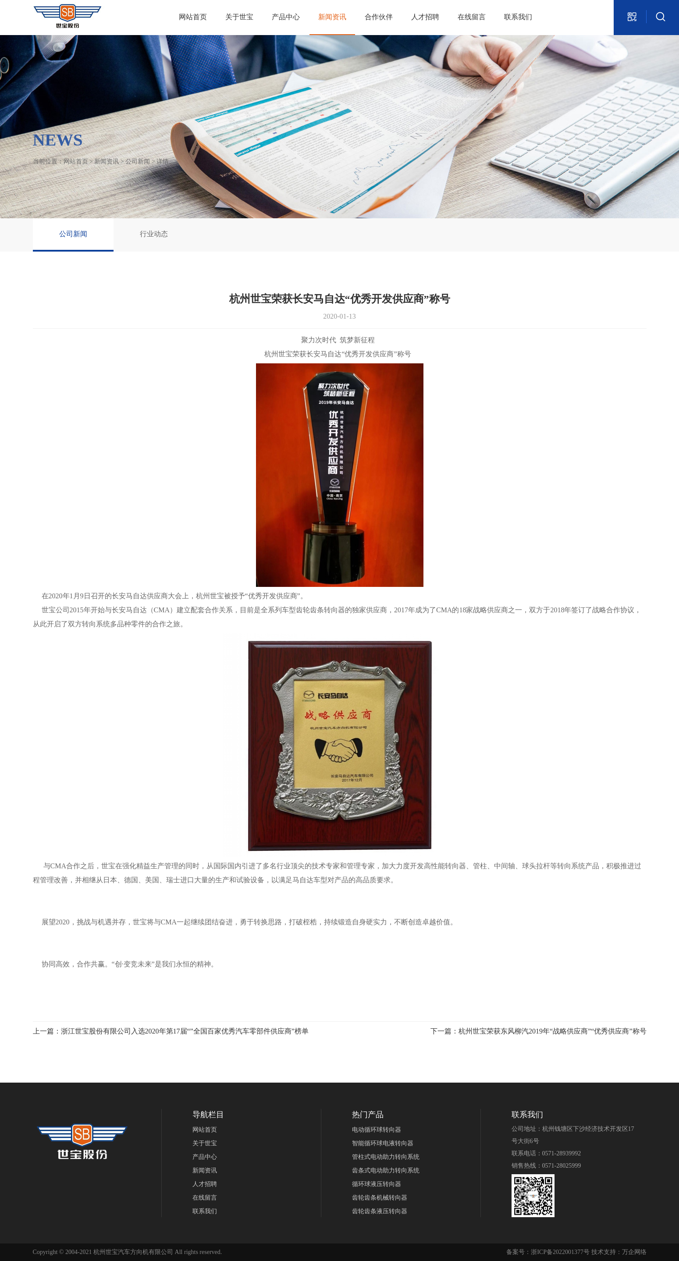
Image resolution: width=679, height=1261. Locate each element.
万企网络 (634, 1252)
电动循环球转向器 (376, 1129)
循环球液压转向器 (376, 1184)
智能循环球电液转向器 (382, 1143)
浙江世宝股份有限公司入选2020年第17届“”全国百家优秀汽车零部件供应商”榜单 (185, 1031)
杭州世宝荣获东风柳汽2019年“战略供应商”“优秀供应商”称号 (552, 1031)
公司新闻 (137, 161)
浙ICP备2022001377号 (560, 1252)
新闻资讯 (332, 17)
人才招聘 (425, 17)
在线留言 (472, 17)
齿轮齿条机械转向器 (379, 1197)
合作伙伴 (379, 17)
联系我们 (518, 17)
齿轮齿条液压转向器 (379, 1211)
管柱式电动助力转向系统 (385, 1157)
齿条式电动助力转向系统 (385, 1170)
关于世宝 (239, 17)
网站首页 (193, 17)
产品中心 (286, 17)
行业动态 (154, 234)
